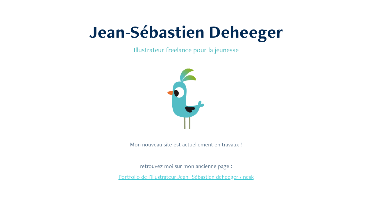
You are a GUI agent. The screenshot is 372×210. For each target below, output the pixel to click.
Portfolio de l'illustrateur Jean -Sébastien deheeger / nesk (186, 177)
